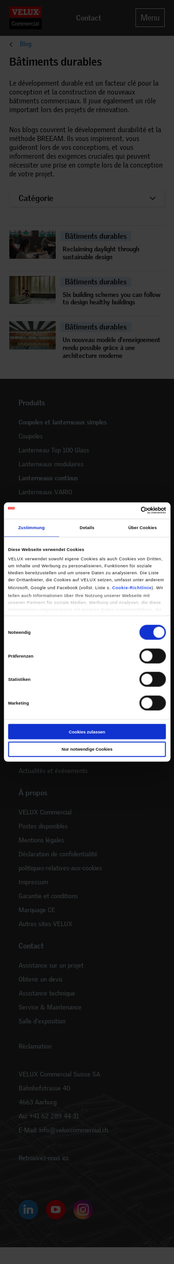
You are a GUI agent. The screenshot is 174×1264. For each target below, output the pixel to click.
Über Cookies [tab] (142, 527)
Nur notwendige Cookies (87, 749)
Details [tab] (87, 527)
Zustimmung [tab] (31, 527)
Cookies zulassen (87, 731)
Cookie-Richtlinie (132, 587)
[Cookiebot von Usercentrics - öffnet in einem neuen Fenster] (126, 510)
